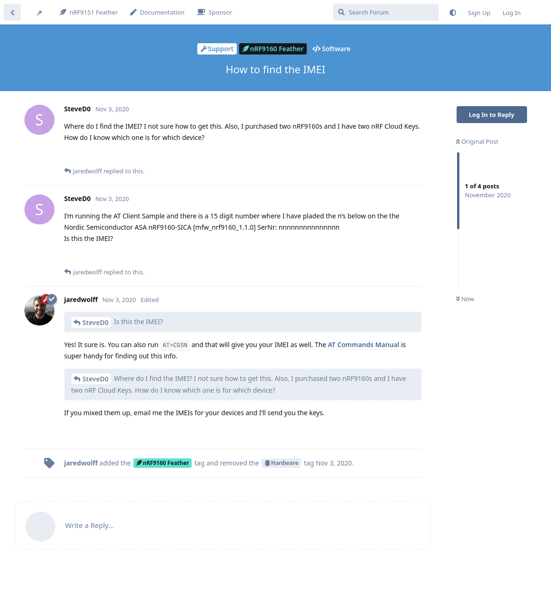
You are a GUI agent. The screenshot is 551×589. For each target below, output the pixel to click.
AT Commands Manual (363, 344)
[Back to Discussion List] (12, 12)
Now (465, 298)
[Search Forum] (386, 12)
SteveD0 (96, 322)
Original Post (477, 141)
